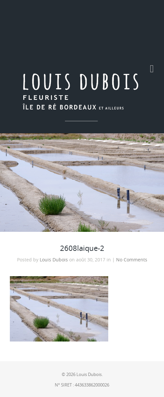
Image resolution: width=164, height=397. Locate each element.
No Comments (131, 260)
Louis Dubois (54, 260)
